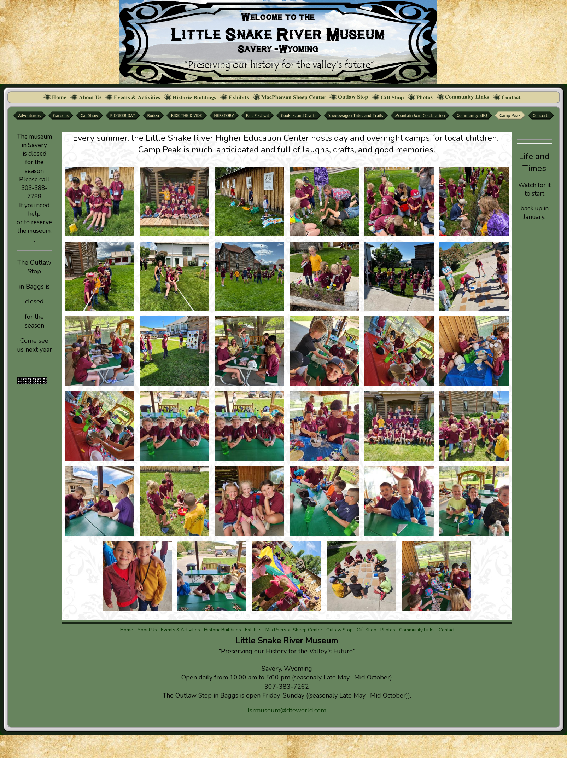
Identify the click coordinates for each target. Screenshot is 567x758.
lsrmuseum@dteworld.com (286, 710)
